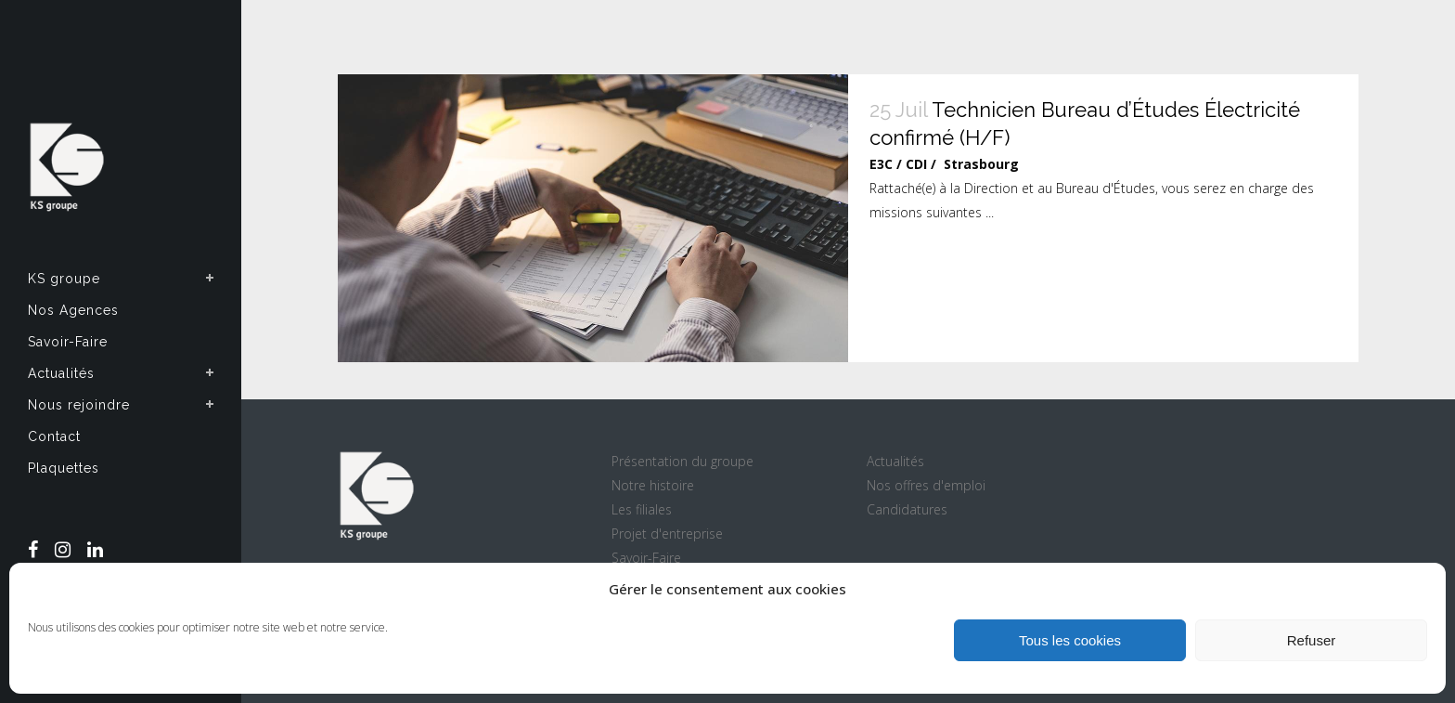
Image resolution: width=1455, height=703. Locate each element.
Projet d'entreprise (667, 533)
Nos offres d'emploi (926, 485)
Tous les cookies (1070, 640)
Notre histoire (653, 485)
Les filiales (642, 509)
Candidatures (907, 509)
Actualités (895, 461)
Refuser (1311, 640)
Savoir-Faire (646, 557)
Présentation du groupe (682, 461)
